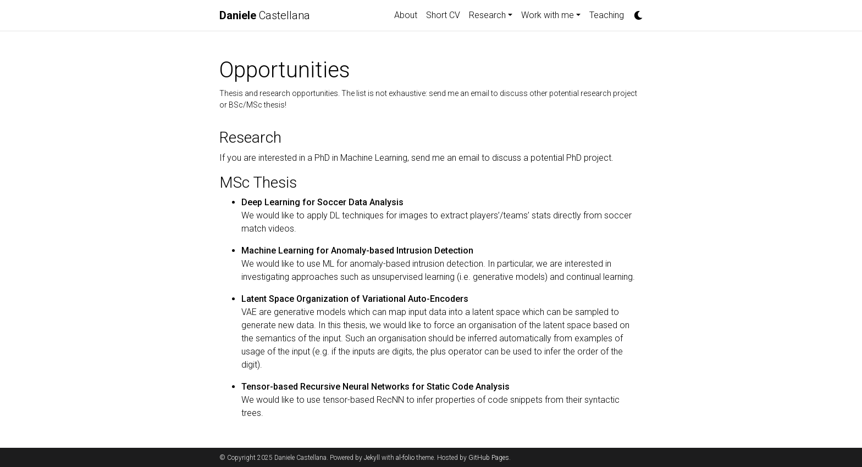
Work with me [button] (547, 15)
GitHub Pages (488, 458)
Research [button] (487, 15)
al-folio (405, 458)
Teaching (606, 15)
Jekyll (372, 458)
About (405, 15)
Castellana (264, 15)
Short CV (443, 15)
